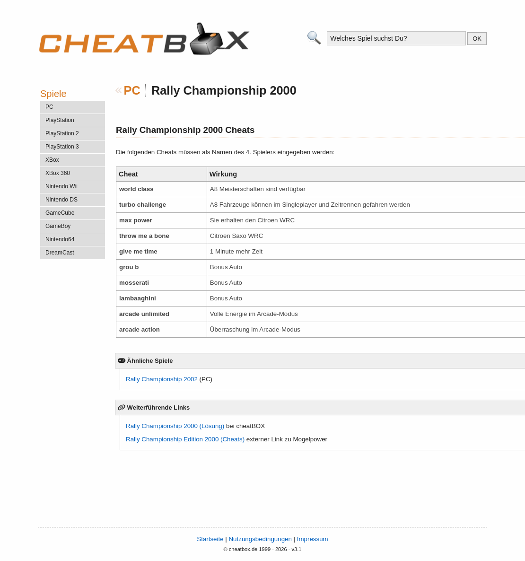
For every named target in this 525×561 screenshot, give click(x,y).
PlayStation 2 (62, 133)
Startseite (210, 539)
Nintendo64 (59, 239)
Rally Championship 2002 (162, 379)
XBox (52, 160)
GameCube (59, 213)
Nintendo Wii (61, 186)
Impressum (312, 539)
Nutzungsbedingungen (259, 539)
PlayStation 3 (62, 146)
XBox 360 (57, 173)
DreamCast (59, 252)
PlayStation (59, 120)
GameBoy (57, 226)
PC (132, 90)
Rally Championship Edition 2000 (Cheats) (185, 439)
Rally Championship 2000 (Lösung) (175, 426)
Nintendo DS (61, 199)
